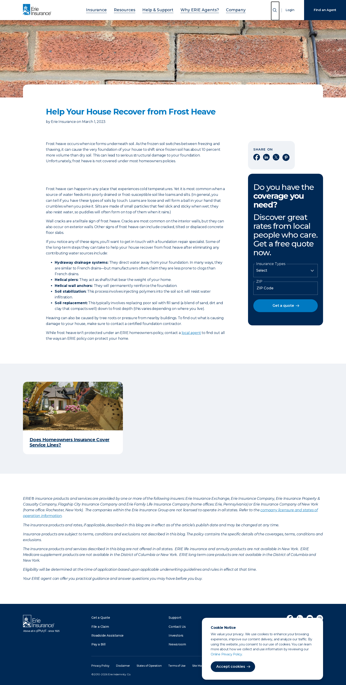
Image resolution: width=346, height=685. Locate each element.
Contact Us (177, 627)
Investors (176, 635)
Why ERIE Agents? (194, 9)
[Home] (38, 10)
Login (290, 10)
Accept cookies (230, 666)
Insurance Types (270, 264)
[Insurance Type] (285, 271)
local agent (191, 333)
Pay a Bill (98, 644)
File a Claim (100, 627)
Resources (131, 9)
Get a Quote (100, 618)
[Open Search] (275, 11)
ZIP (259, 281)
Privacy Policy (100, 665)
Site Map (197, 665)
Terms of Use (177, 665)
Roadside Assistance (107, 635)
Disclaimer (123, 665)
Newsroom (177, 644)
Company (224, 9)
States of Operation (149, 665)
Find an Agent (325, 10)
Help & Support (159, 9)
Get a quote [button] (283, 305)
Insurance (108, 9)
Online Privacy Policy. (227, 654)
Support (175, 618)
